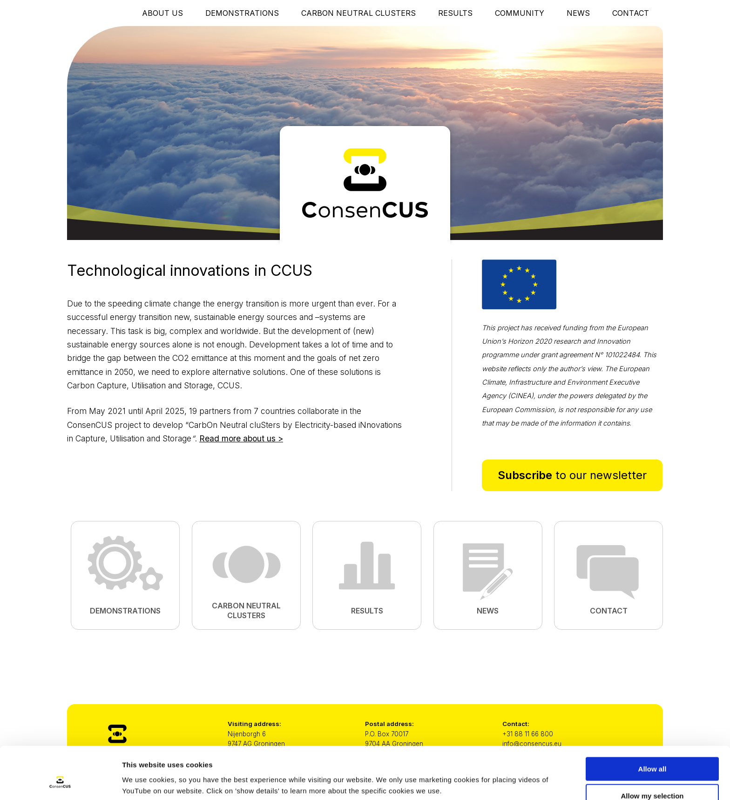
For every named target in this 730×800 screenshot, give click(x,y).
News (578, 13)
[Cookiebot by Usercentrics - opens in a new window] (60, 782)
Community (519, 13)
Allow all (652, 723)
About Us (162, 13)
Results (455, 13)
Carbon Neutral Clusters (358, 13)
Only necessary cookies (652, 777)
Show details (488, 775)
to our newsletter (572, 475)
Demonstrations (242, 13)
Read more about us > (241, 438)
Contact (630, 13)
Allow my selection (652, 750)
